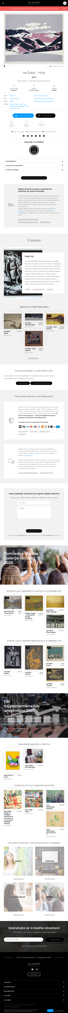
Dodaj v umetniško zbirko (33, 131)
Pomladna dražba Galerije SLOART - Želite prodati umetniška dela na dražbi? (34, 8)
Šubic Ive (12, 95)
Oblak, (16, 106)
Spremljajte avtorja (39, 289)
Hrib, (11, 108)
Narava (16, 98)
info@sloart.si (37, 453)
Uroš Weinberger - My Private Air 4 (51, 831)
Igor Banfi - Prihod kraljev (51, 631)
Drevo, (17, 104)
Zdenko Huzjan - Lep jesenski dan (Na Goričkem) (30, 616)
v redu (50, 1010)
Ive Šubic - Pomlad (49, 684)
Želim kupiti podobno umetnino (44, 98)
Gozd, (21, 104)
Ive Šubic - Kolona (49, 664)
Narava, (12, 104)
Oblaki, (12, 106)
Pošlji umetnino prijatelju (49, 131)
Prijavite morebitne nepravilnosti (28, 472)
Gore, (24, 104)
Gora (18, 108)
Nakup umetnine (22, 431)
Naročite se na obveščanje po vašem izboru (34, 945)
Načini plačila (33, 431)
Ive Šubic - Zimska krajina (30, 324)
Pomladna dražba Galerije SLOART (20, 577)
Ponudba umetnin (18, 878)
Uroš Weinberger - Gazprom (51, 806)
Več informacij (59, 1010)
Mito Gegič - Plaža (29, 810)
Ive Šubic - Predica (28, 673)
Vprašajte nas (34, 531)
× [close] (64, 8)
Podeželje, (22, 106)
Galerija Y (34, 974)
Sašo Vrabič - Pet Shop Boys (30, 766)
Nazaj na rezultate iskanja (34, 178)
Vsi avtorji (50, 289)
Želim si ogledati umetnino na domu (28, 219)
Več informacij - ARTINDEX (16, 730)
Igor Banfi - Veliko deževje (51, 611)
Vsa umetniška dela (33, 358)
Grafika (12, 101)
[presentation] (34, 523)
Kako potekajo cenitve (46, 472)
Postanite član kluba (41, 383)
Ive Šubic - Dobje (7, 332)
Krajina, (12, 98)
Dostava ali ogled (44, 431)
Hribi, (27, 106)
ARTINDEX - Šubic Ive (41, 95)
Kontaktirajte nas (45, 222)
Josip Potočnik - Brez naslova (9, 612)
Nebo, (15, 108)
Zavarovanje (22, 434)
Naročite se (54, 940)
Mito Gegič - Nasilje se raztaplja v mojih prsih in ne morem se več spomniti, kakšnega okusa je (8, 817)
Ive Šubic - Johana (7, 672)
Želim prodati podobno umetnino (44, 101)
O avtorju (28, 289)
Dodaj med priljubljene (18, 131)
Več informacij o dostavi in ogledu (28, 222)
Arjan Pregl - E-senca (9, 776)
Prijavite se (23, 383)
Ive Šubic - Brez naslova (51, 328)
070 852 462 (28, 455)
